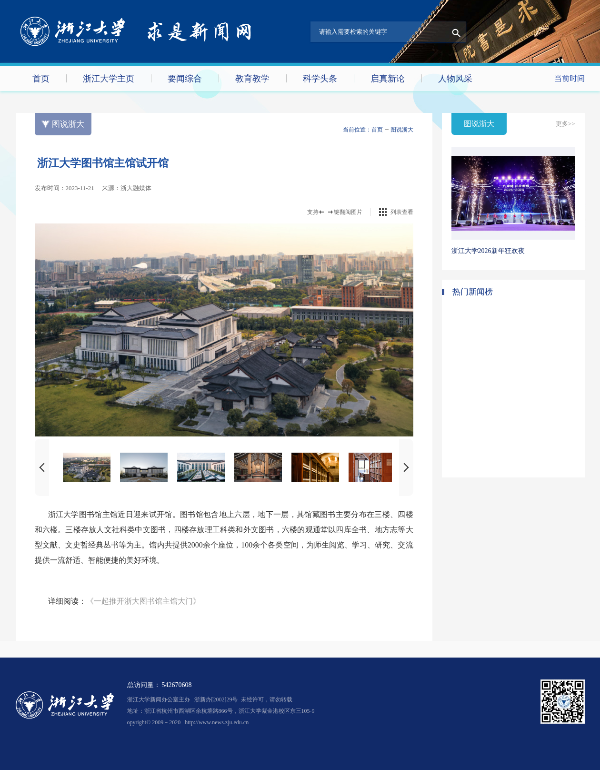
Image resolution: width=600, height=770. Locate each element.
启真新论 (387, 78)
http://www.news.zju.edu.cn (217, 722)
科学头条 (320, 78)
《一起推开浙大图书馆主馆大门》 (143, 601)
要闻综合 (185, 78)
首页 (41, 78)
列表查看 (401, 212)
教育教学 (252, 78)
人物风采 (455, 78)
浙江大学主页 (108, 78)
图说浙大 (401, 129)
